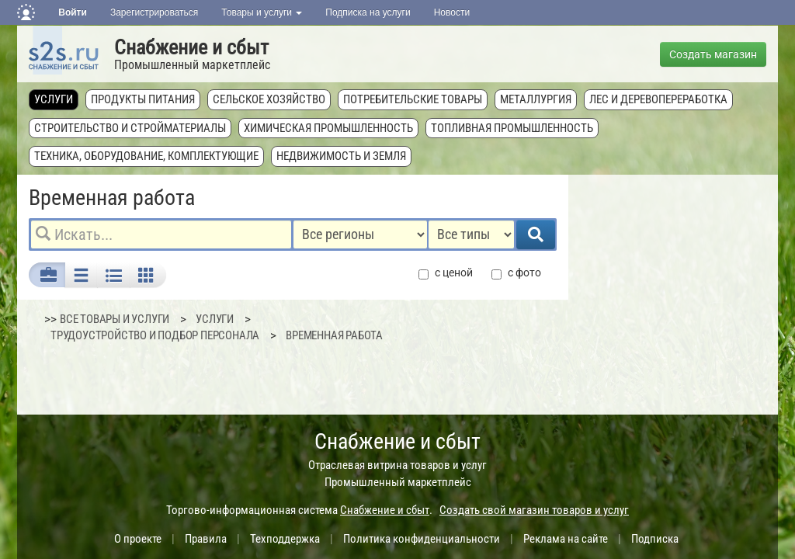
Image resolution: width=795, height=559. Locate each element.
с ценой (445, 273)
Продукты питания (143, 99)
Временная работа (334, 335)
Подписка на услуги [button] (367, 12)
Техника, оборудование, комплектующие (146, 156)
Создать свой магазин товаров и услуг (534, 510)
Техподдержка (285, 539)
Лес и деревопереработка (658, 99)
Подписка (655, 539)
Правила (206, 539)
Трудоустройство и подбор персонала (154, 335)
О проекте (137, 539)
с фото (516, 273)
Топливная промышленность (512, 128)
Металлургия (535, 99)
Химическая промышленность (328, 128)
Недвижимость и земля (341, 156)
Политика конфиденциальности (421, 539)
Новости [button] (452, 12)
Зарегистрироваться (154, 12)
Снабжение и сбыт (191, 47)
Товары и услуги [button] (261, 12)
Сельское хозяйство (269, 99)
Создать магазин (713, 54)
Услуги (53, 99)
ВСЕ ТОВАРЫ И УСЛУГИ (114, 319)
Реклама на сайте (565, 539)
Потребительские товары (412, 99)
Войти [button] (72, 12)
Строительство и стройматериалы (130, 128)
